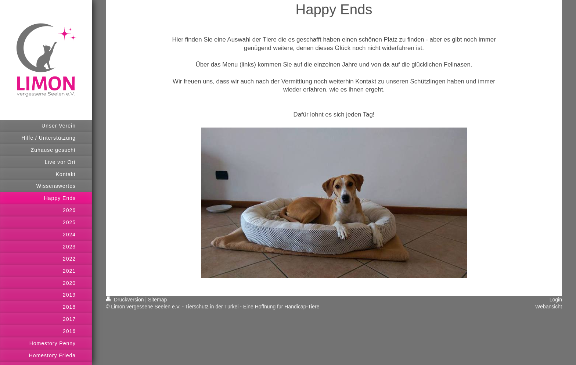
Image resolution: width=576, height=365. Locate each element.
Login (556, 300)
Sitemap (157, 300)
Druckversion (125, 300)
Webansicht (548, 306)
